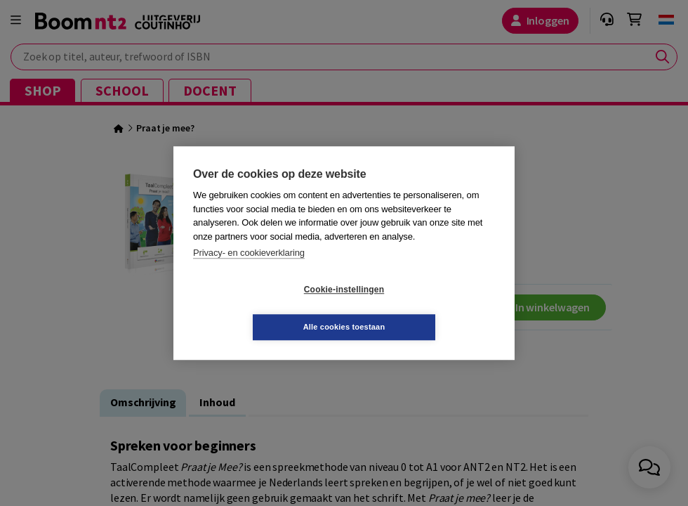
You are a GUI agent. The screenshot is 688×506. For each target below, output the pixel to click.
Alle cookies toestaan (428, 308)
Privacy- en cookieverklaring (249, 271)
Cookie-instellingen (260, 308)
